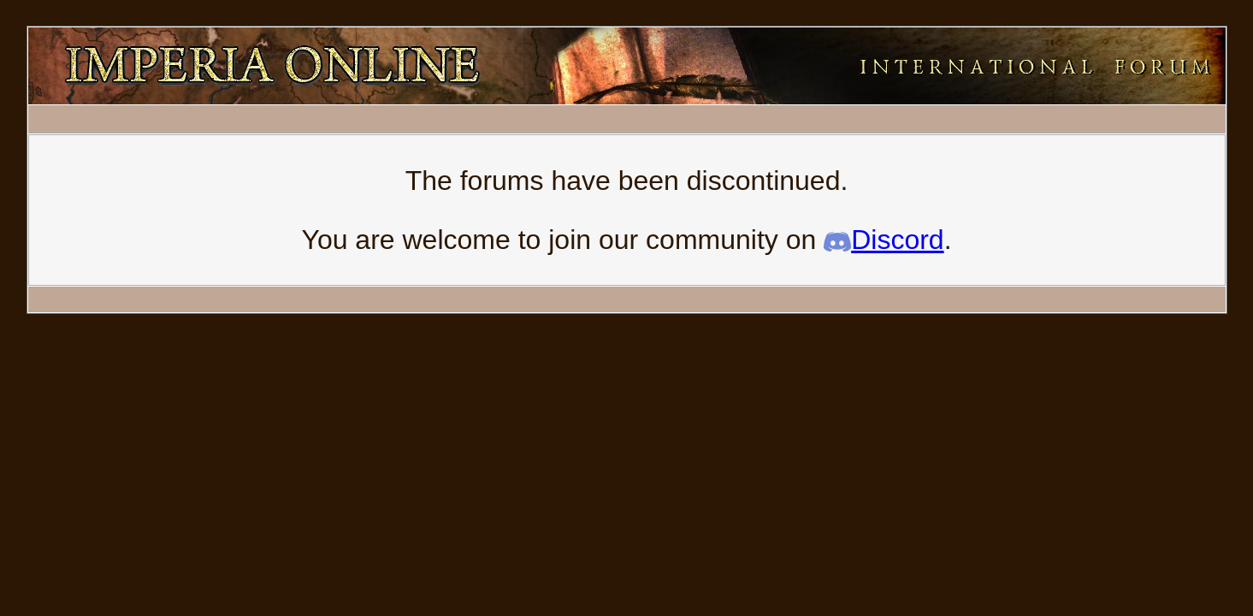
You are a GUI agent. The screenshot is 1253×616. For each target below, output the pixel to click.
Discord (883, 239)
